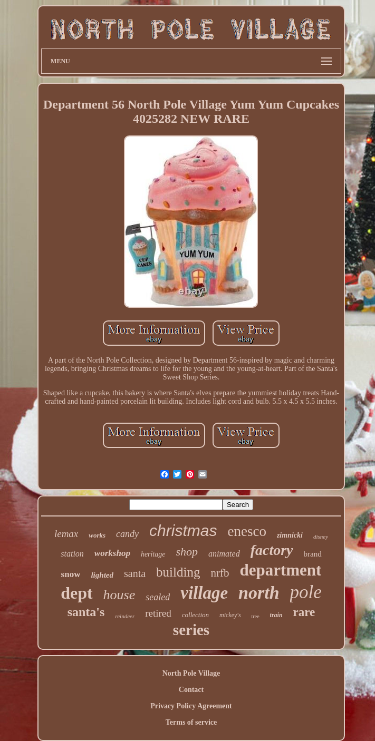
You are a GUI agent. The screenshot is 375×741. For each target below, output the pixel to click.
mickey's (230, 615)
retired (158, 613)
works (97, 535)
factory (272, 550)
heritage (153, 554)
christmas (183, 530)
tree (255, 616)
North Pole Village (191, 673)
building (178, 572)
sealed (158, 597)
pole (306, 592)
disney (320, 536)
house (119, 594)
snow (71, 574)
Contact (191, 690)
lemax (66, 533)
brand (313, 554)
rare (304, 612)
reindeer (124, 616)
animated (224, 553)
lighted (102, 575)
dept (76, 592)
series (191, 629)
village (204, 592)
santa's (86, 612)
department (280, 570)
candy (127, 534)
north (259, 592)
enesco (246, 531)
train (276, 615)
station (72, 553)
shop (187, 551)
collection (195, 615)
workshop (112, 553)
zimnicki (290, 535)
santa (135, 573)
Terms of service (191, 722)
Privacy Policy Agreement (191, 706)
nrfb (219, 573)
